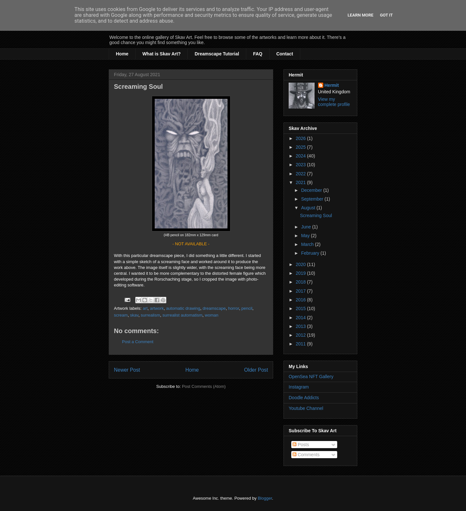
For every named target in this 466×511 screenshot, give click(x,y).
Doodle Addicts (304, 397)
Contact (284, 53)
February (310, 253)
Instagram (299, 386)
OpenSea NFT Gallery (311, 376)
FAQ (257, 53)
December (312, 190)
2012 (301, 335)
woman (211, 315)
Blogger (265, 498)
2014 (301, 317)
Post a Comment (137, 341)
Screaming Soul (316, 215)
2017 (301, 291)
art (145, 308)
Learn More (360, 15)
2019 (301, 273)
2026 (301, 138)
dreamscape (214, 308)
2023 (301, 164)
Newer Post (127, 370)
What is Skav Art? (161, 53)
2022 (301, 173)
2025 (301, 147)
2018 (301, 282)
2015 (301, 308)
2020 (301, 264)
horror (233, 308)
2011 (301, 343)
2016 (301, 299)
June (306, 226)
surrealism (150, 315)
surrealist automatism (182, 315)
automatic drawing (183, 308)
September (312, 199)
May (306, 235)
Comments (306, 454)
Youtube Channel (306, 408)
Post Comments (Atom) (204, 386)
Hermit (332, 85)
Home (122, 53)
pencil (246, 308)
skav (134, 315)
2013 (301, 326)
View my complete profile (334, 102)
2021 (301, 182)
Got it (386, 15)
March (308, 244)
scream (121, 315)
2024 (301, 155)
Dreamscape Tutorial (216, 53)
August (308, 207)
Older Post (256, 370)
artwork (157, 308)
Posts (301, 444)
